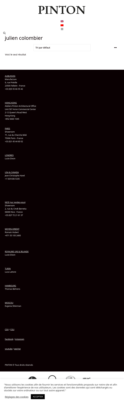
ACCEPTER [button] (38, 396)
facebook (9, 339)
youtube (8, 348)
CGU (12, 329)
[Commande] (62, 47)
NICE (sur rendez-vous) (15, 202)
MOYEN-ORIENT (12, 229)
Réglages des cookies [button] (16, 396)
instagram (19, 339)
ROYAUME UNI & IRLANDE (17, 251)
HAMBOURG (10, 285)
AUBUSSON (10, 76)
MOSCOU (9, 302)
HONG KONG (11, 102)
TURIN (8, 268)
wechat (17, 348)
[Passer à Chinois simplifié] (62, 25)
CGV (7, 329)
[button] (4, 33)
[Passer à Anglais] (62, 21)
